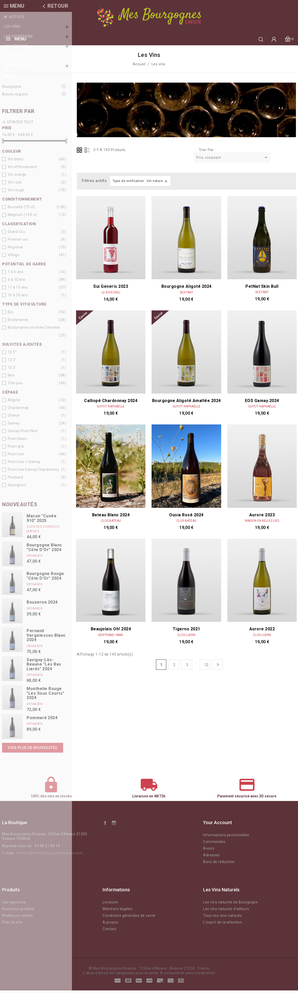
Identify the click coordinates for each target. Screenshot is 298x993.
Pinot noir (16, 457)
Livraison (110, 905)
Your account (217, 825)
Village (14, 257)
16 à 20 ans (18, 297)
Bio (10, 314)
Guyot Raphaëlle (111, 409)
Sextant (186, 295)
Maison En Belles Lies (262, 523)
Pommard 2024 (42, 720)
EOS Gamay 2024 (262, 403)
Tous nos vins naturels (222, 918)
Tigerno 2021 (186, 631)
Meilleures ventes (17, 918)
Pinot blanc (17, 441)
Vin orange (17, 177)
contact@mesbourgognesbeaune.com (49, 855)
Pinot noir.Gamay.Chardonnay (33, 472)
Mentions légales (117, 911)
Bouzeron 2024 (42, 604)
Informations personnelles (226, 837)
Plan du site (12, 925)
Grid (79, 152)
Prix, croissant (232, 160)
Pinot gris (16, 449)
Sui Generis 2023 (110, 210)
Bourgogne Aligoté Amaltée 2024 (186, 403)
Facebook (105, 825)
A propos (110, 925)
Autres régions (15, 97)
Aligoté (14, 402)
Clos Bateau (111, 523)
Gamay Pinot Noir (23, 433)
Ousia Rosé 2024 (186, 517)
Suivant (218, 667)
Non (11, 378)
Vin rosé (15, 185)
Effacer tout (18, 125)
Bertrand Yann (110, 637)
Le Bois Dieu (111, 216)
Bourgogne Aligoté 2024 (186, 288)
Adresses (211, 858)
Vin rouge (16, 192)
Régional (15, 250)
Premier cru (18, 242)
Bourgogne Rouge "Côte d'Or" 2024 (45, 578)
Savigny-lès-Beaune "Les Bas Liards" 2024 (44, 667)
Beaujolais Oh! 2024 (111, 631)
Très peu (15, 386)
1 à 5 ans (15, 274)
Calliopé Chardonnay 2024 (110, 403)
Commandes (214, 844)
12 (206, 667)
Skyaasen (35, 558)
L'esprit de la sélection (222, 925)
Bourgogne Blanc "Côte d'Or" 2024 (44, 550)
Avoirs (208, 851)
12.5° (12, 355)
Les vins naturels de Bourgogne (230, 905)
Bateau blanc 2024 (111, 517)
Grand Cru (16, 234)
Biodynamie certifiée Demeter (34, 330)
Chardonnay (18, 410)
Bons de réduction (219, 864)
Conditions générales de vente (129, 918)
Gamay (14, 426)
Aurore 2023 (262, 517)
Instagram (114, 825)
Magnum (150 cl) (22, 217)
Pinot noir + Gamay (24, 464)
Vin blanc (16, 162)
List (87, 152)
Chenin (14, 418)
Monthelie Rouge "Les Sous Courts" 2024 (45, 696)
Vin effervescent (22, 169)
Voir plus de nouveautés (32, 750)
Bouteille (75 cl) (21, 209)
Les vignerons (14, 905)
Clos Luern (186, 637)
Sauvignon (17, 487)
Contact (110, 931)
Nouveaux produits (18, 911)
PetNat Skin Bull (261, 288)
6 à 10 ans (17, 282)
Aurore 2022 (262, 553)
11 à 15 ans (18, 290)
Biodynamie (18, 322)
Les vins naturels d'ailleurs (226, 911)
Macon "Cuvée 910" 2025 (41, 521)
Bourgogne (11, 89)
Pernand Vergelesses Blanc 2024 (46, 638)
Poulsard (15, 480)
